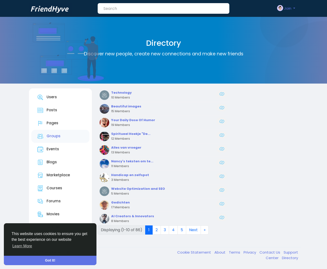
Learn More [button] (22, 246)
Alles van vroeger (126, 147)
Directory (290, 257)
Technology (121, 92)
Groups (49, 136)
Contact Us (270, 252)
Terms (235, 252)
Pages (47, 123)
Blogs (47, 162)
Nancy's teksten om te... (132, 161)
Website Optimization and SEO (138, 188)
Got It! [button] (50, 260)
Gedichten (120, 202)
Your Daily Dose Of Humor (133, 120)
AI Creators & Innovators (132, 216)
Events (48, 149)
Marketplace (53, 175)
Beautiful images (126, 106)
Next (193, 230)
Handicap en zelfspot (130, 175)
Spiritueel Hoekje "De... (130, 133)
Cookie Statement (194, 252)
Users (47, 97)
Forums (49, 201)
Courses (49, 188)
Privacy (250, 252)
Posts (47, 110)
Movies (48, 214)
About (220, 252)
